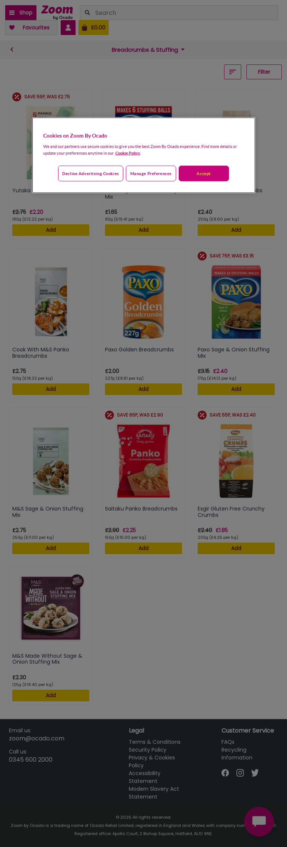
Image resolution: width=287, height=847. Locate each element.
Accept (203, 173)
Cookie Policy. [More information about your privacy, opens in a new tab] (127, 152)
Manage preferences (151, 173)
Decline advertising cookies (90, 173)
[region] (143, 155)
